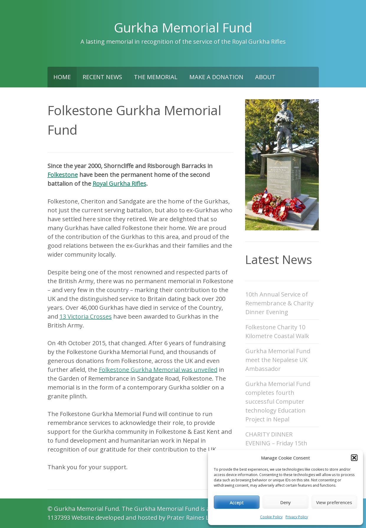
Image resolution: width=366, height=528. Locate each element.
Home (62, 77)
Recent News (102, 77)
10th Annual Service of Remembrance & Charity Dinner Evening (279, 303)
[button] (354, 458)
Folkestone (62, 175)
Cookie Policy (271, 516)
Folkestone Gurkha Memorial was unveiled (158, 370)
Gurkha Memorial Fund (183, 27)
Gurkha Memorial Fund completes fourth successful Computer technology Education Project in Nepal (277, 401)
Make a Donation (216, 77)
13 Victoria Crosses (86, 316)
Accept (237, 502)
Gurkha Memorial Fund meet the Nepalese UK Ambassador (277, 360)
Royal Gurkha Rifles (119, 184)
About (265, 77)
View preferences (334, 502)
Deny (285, 502)
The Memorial (156, 77)
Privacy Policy (296, 516)
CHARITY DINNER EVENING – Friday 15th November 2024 (276, 443)
